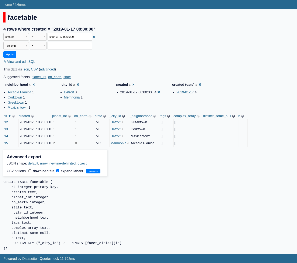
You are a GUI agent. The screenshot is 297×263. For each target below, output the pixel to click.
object (82, 163)
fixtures (20, 4)
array (44, 163)
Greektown (16, 102)
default (33, 163)
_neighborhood (141, 116)
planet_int (39, 77)
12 (6, 122)
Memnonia (72, 97)
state (67, 77)
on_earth (55, 77)
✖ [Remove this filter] (94, 36)
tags (163, 116)
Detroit (69, 92)
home (7, 4)
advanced (47, 69)
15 (6, 143)
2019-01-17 (185, 92)
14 (6, 136)
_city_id (115, 116)
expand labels (69, 171)
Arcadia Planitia (19, 92)
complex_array (184, 116)
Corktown (15, 97)
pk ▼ (7, 116)
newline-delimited (62, 163)
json (26, 69)
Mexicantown (17, 107)
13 (6, 129)
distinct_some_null (217, 116)
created (24, 116)
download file (41, 171)
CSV (34, 69)
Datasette (29, 258)
